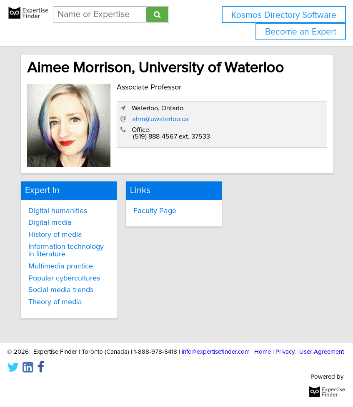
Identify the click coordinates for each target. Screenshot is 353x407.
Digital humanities (57, 211)
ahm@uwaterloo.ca (160, 119)
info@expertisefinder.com (216, 352)
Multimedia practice (60, 266)
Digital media (50, 222)
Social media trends (60, 290)
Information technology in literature (66, 250)
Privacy (285, 352)
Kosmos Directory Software (283, 15)
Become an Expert (300, 31)
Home (262, 352)
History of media (55, 234)
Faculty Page (154, 211)
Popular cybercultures (64, 278)
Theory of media (55, 302)
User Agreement (321, 352)
